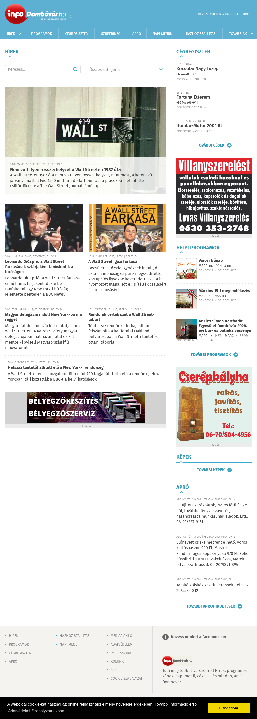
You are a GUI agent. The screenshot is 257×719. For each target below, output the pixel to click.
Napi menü (69, 644)
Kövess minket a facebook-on (198, 637)
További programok (211, 354)
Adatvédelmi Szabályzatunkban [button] (36, 711)
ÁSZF (114, 670)
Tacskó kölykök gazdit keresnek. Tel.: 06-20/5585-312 (212, 588)
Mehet (75, 69)
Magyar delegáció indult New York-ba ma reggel (43, 317)
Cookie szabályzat (126, 679)
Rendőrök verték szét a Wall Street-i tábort (122, 317)
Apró (136, 34)
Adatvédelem (122, 644)
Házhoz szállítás (200, 34)
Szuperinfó (111, 34)
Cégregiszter (76, 34)
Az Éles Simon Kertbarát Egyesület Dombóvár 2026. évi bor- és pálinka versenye (225, 326)
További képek (211, 470)
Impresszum (121, 653)
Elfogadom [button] (228, 708)
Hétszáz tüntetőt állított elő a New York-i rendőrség (56, 368)
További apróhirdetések (210, 606)
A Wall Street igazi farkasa (112, 262)
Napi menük (162, 34)
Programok (41, 34)
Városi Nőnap (211, 261)
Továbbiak (238, 34)
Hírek (10, 34)
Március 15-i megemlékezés (224, 291)
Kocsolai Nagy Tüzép (197, 68)
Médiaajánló (121, 636)
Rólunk (117, 661)
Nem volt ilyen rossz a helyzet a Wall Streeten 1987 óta (65, 169)
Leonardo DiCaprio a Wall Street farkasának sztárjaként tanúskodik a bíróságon (39, 267)
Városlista (70, 14)
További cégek (210, 145)
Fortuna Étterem (193, 97)
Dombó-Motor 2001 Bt (199, 125)
